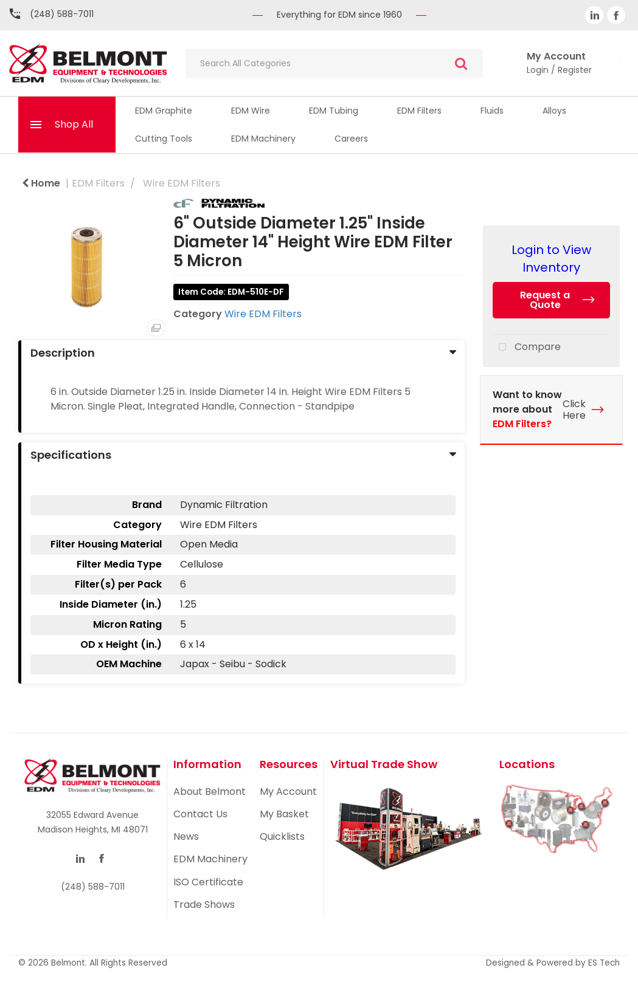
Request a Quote (545, 300)
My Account (288, 791)
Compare (527, 347)
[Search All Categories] (334, 63)
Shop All (74, 124)
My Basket (284, 814)
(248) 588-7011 (62, 14)
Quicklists (282, 836)
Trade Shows (204, 905)
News (186, 836)
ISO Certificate (208, 882)
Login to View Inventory (551, 258)
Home (41, 183)
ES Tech (604, 963)
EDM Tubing (333, 111)
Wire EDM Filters (181, 183)
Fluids (492, 111)
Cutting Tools (163, 138)
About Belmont (209, 791)
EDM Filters (419, 111)
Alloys (554, 111)
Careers (351, 138)
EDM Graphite (163, 111)
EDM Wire (250, 111)
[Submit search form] (461, 63)
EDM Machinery (263, 138)
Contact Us (200, 814)
